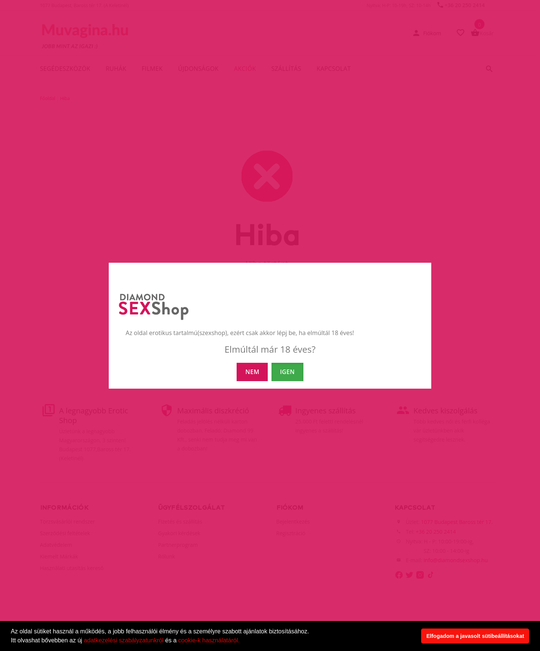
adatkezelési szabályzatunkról (124, 640)
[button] (242, 641)
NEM (252, 372)
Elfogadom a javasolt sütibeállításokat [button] (475, 636)
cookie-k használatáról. (209, 640)
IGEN (287, 372)
